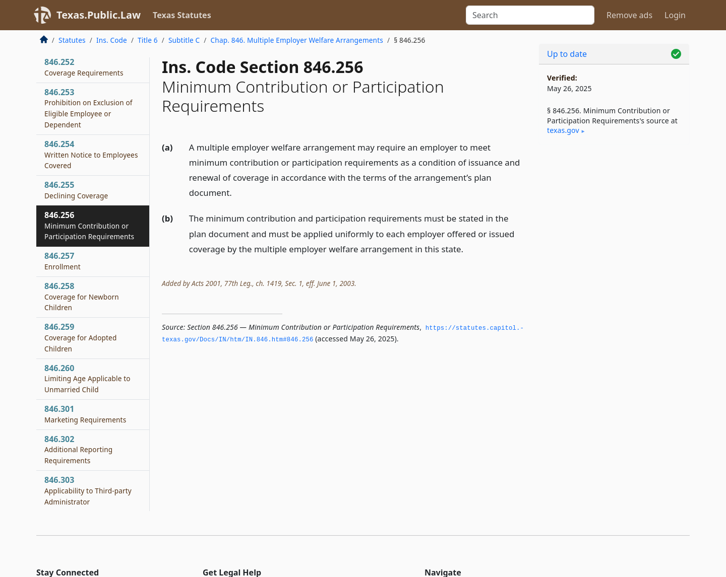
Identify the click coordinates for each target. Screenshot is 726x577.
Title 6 (148, 40)
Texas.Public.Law (98, 15)
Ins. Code (111, 40)
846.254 (91, 154)
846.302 (78, 450)
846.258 (81, 296)
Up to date (567, 53)
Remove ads (629, 15)
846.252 (84, 67)
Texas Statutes (182, 15)
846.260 (87, 379)
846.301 (85, 413)
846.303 (88, 490)
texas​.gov (563, 130)
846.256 (89, 225)
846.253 (88, 108)
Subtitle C (184, 40)
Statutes (72, 40)
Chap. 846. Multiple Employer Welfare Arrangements (297, 40)
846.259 (80, 337)
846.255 (76, 189)
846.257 (62, 260)
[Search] (530, 15)
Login (675, 15)
